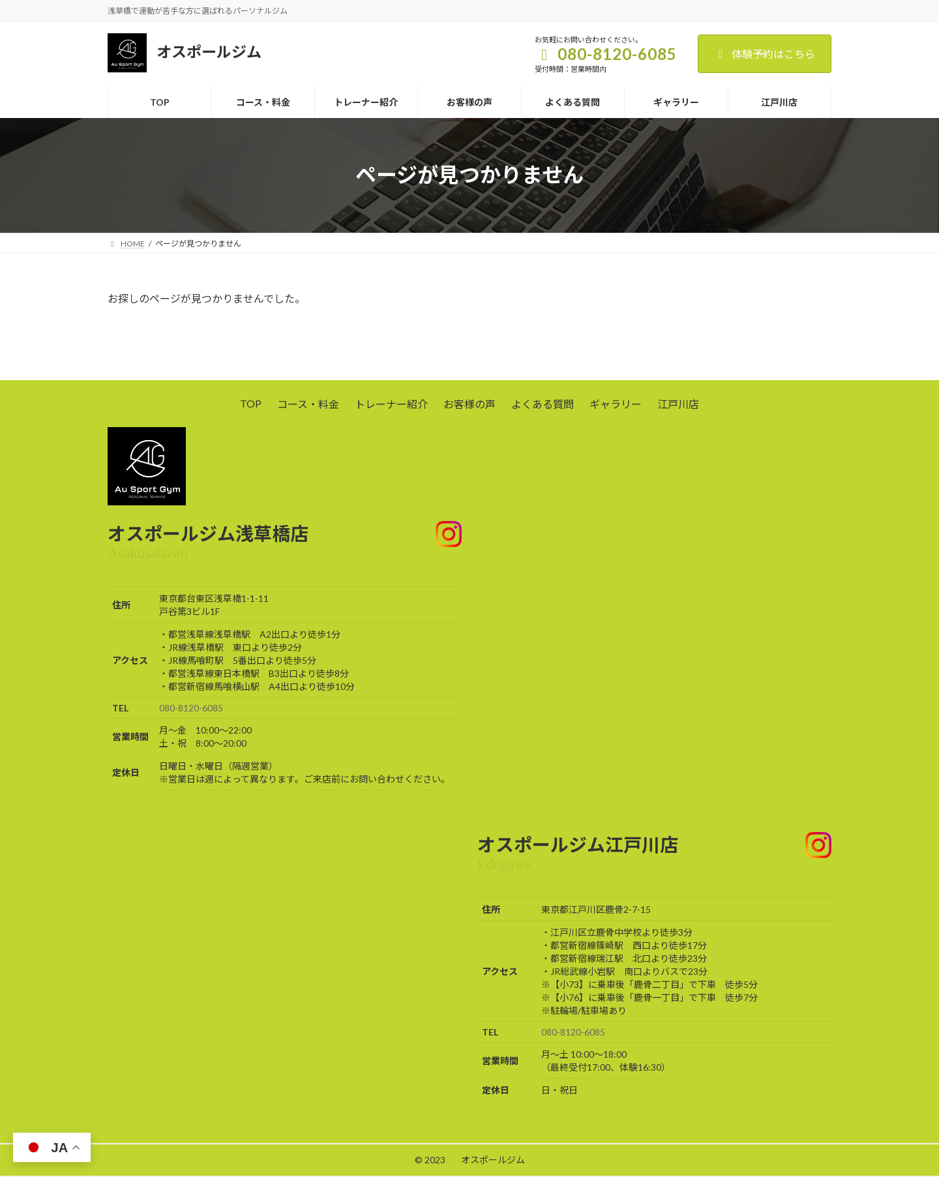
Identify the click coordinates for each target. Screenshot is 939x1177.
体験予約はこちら (764, 54)
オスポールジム (493, 1159)
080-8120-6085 (191, 707)
